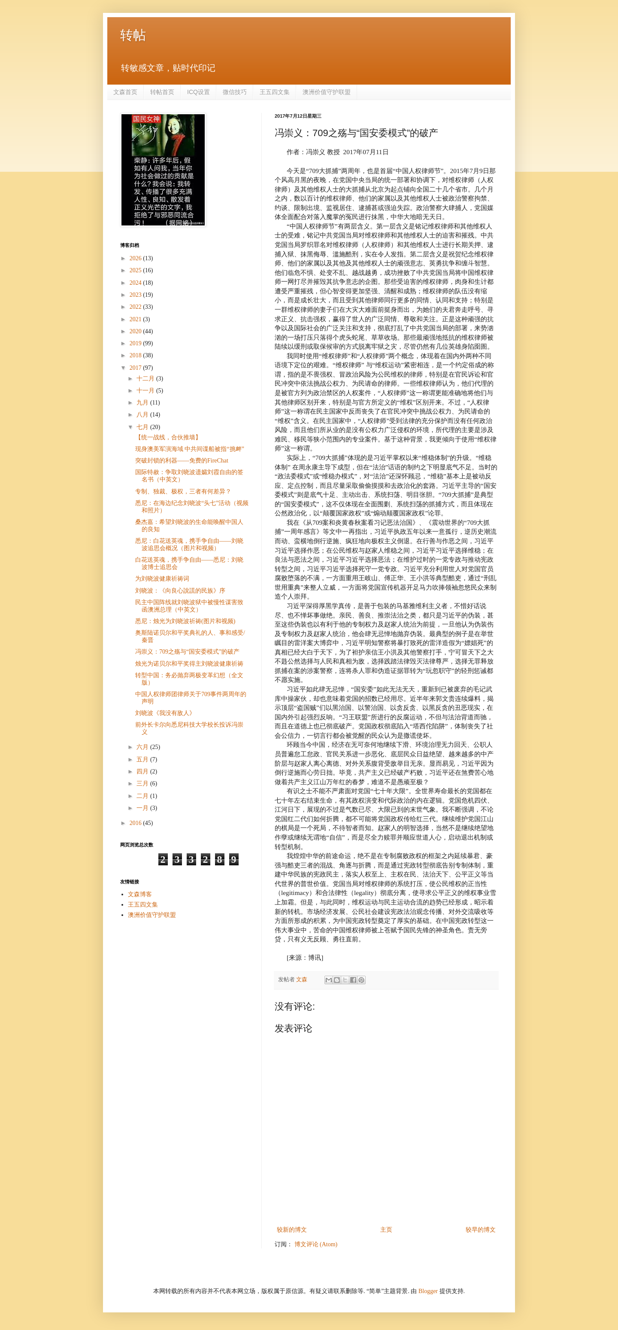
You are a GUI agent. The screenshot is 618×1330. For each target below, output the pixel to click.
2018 (136, 355)
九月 (143, 402)
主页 (386, 1230)
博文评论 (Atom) (316, 1244)
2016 (136, 823)
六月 (143, 747)
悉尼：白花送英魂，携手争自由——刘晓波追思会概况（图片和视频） (189, 544)
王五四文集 (275, 91)
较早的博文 (481, 1230)
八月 (143, 414)
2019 (136, 343)
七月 (143, 427)
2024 (136, 283)
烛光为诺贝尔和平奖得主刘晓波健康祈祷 (189, 663)
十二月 (146, 378)
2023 (136, 295)
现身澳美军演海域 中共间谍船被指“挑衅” (189, 449)
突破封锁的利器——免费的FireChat (181, 460)
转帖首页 (162, 91)
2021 (136, 319)
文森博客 (140, 894)
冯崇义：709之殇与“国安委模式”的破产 (187, 651)
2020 (136, 331)
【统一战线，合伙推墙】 (168, 437)
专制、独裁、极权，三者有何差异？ (183, 491)
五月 (143, 759)
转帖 (133, 35)
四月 (143, 771)
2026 (136, 258)
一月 (143, 808)
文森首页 (125, 91)
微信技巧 (235, 91)
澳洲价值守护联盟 (327, 91)
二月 (143, 796)
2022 (136, 307)
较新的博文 (292, 1230)
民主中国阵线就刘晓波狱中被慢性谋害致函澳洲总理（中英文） (189, 606)
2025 (136, 270)
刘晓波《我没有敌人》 (165, 713)
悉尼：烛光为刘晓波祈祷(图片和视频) (185, 621)
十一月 (146, 390)
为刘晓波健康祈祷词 (162, 578)
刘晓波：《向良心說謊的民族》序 (180, 590)
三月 (143, 783)
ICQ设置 (198, 91)
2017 (136, 368)
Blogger (428, 1291)
